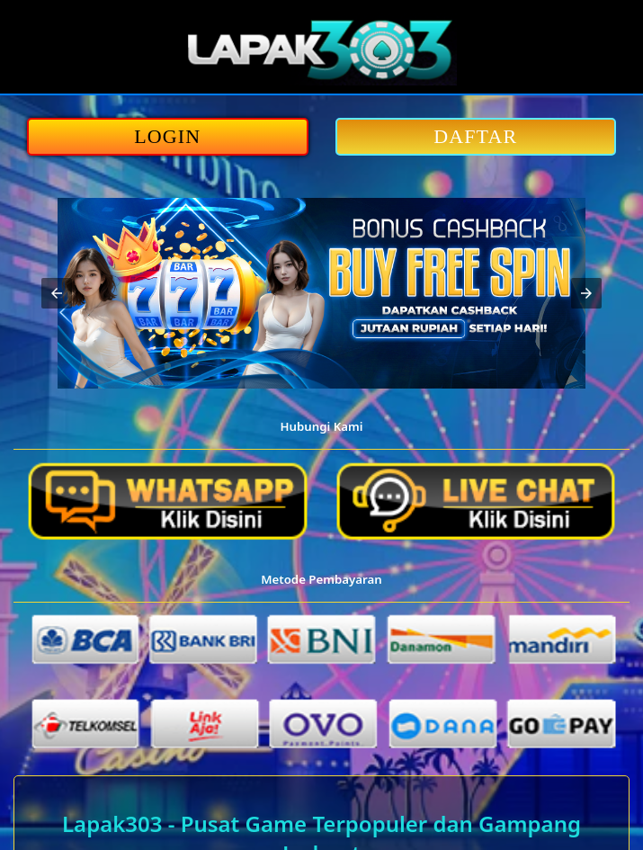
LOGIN (167, 136)
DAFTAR (475, 136)
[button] (56, 293)
